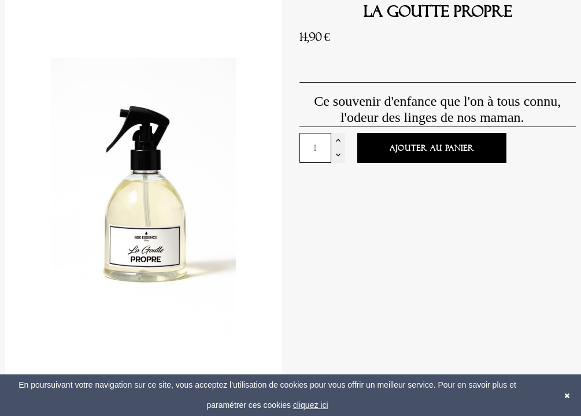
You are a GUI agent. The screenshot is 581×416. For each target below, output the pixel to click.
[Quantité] (315, 148)
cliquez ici (310, 405)
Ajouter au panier (432, 148)
